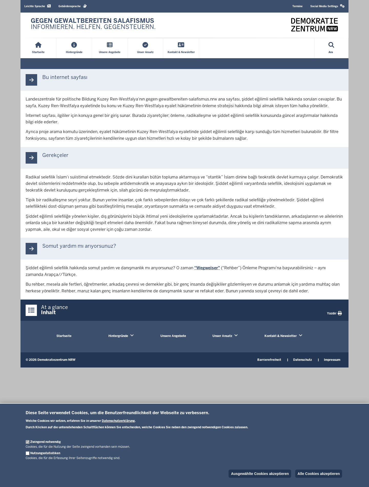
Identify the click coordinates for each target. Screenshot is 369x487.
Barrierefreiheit (269, 360)
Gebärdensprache (72, 6)
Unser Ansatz (222, 336)
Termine (297, 6)
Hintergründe (118, 336)
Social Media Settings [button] (327, 6)
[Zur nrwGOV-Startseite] (93, 25)
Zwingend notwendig (45, 442)
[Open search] (331, 48)
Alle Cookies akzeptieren (319, 474)
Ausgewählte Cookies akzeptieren (260, 474)
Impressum (332, 360)
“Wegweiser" (207, 268)
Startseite (63, 336)
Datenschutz (302, 360)
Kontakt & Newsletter (280, 336)
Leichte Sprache (37, 6)
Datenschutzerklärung (118, 421)
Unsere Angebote (173, 336)
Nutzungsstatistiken (45, 453)
